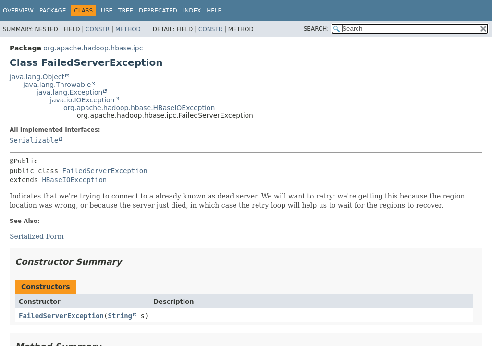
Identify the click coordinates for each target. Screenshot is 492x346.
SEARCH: (316, 28)
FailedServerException (105, 170)
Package (52, 10)
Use (106, 10)
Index (192, 10)
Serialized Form (37, 236)
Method (128, 29)
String (120, 316)
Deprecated (158, 10)
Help (214, 10)
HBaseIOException (74, 180)
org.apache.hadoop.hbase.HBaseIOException (139, 107)
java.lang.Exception (69, 92)
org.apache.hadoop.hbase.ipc (93, 48)
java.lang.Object (37, 77)
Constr (98, 29)
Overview (18, 10)
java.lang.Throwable (57, 84)
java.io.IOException (82, 100)
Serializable (34, 140)
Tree (125, 10)
